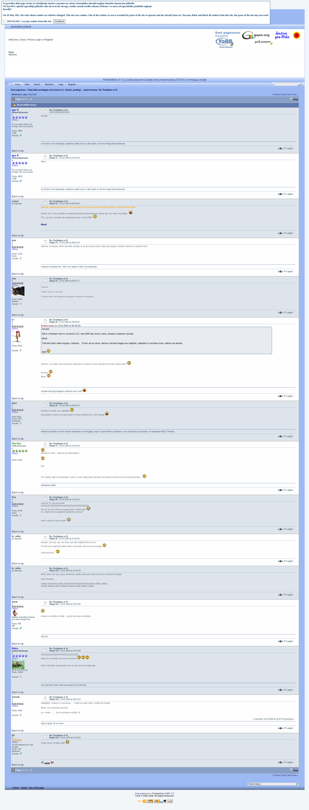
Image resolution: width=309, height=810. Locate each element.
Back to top (18, 150)
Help (27, 84)
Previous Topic (279, 94)
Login (38, 39)
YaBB (137, 796)
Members (49, 84)
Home (17, 84)
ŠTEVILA (181, 79)
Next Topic (292, 94)
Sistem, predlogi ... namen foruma (81, 90)
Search (37, 84)
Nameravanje (167, 79)
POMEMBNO (110, 79)
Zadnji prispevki (135, 79)
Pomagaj (192, 79)
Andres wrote (47, 325)
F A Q (122, 79)
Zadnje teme (151, 79)
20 (31, 99)
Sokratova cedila (48, 485)
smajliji (202, 79)
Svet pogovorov (18, 90)
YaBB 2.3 (168, 793)
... (28, 99)
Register (49, 39)
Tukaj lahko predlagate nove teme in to (45, 90)
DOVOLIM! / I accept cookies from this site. (29, 21)
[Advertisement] (154, 67)
